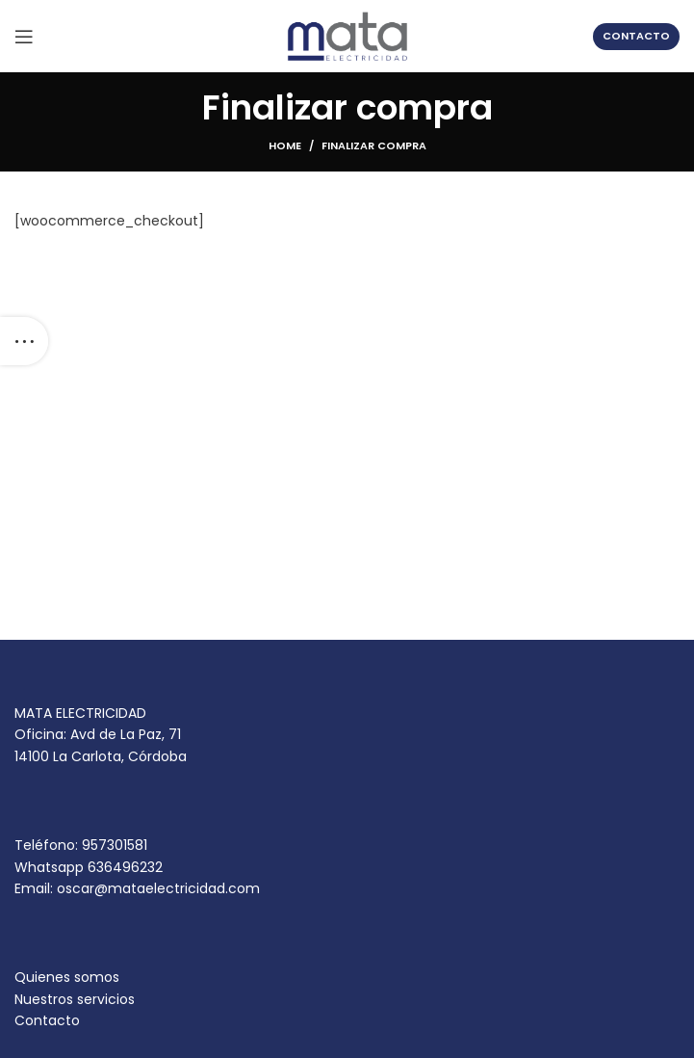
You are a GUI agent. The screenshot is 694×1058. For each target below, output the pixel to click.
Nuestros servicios (74, 999)
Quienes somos (66, 977)
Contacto (47, 1020)
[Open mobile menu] (24, 36)
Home (285, 145)
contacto (636, 35)
